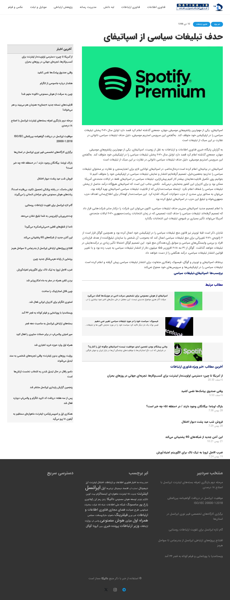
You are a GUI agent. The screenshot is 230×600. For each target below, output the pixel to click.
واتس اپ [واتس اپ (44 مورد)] (95, 521)
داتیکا (104, 578)
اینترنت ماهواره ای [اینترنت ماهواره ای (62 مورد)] (117, 494)
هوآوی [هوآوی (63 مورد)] (128, 521)
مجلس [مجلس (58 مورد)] (91, 515)
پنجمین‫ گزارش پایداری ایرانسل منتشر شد (51, 387)
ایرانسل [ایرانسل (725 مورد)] (92, 487)
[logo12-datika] (218, 7)
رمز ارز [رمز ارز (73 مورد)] (98, 499)
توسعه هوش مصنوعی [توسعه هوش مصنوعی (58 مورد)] (126, 499)
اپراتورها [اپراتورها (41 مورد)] (109, 488)
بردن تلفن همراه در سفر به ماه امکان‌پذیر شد (49, 281)
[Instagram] (115, 589)
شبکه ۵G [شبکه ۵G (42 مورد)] (101, 504)
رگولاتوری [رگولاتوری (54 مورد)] (89, 499)
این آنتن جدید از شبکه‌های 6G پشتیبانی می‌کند (194, 437)
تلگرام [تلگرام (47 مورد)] (145, 499)
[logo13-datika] (192, 7)
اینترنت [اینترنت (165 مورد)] (142, 493)
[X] (106, 589)
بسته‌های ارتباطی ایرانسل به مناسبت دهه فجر (48, 324)
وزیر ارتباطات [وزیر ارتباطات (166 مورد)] (129, 526)
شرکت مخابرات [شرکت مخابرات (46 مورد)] (90, 504)
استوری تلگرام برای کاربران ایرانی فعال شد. (50, 302)
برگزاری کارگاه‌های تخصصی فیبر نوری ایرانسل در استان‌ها (43, 152)
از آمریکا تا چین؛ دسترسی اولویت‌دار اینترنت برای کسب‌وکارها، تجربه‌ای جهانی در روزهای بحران (165, 375)
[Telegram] (123, 589)
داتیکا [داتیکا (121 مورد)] (110, 499)
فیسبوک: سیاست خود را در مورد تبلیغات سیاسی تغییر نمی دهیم (126, 321)
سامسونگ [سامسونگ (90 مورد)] (132, 504)
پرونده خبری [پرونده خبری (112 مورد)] (111, 526)
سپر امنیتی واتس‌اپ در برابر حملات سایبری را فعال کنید (44, 334)
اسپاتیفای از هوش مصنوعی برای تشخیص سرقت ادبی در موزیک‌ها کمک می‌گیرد (127, 296)
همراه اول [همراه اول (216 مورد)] (140, 520)
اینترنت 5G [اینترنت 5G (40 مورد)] (131, 494)
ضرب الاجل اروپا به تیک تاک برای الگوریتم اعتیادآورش (189, 452)
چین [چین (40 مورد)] (101, 526)
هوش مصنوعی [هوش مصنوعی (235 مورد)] (112, 520)
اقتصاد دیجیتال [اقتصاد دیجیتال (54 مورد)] (121, 488)
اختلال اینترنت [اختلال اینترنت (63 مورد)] (96, 482)
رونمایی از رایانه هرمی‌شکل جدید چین (52, 259)
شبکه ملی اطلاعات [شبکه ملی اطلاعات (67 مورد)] (115, 505)
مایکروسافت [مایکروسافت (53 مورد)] (101, 515)
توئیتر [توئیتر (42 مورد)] (139, 499)
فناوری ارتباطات (181, 366)
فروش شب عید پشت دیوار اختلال (202, 421)
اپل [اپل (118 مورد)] (103, 488)
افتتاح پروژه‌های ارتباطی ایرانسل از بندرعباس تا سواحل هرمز (41, 248)
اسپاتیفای (201, 273)
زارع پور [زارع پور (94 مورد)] (143, 504)
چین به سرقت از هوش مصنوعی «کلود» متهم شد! (46, 94)
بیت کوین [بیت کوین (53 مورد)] (90, 494)
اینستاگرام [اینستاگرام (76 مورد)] (101, 494)
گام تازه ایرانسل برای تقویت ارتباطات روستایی (48, 205)
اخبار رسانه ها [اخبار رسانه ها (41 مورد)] (142, 482)
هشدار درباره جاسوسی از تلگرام (56, 83)
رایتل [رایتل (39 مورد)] (104, 499)
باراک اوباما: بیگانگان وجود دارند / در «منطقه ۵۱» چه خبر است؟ (184, 406)
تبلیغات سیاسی (184, 273)
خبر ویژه (197, 366)
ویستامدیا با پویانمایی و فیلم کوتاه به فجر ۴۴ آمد (47, 313)
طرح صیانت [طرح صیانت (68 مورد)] (132, 510)
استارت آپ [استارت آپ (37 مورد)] (133, 488)
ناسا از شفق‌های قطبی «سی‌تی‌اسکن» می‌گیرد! (48, 227)
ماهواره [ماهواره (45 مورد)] (111, 515)
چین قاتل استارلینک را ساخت (57, 291)
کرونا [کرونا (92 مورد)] (95, 526)
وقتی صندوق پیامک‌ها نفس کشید (202, 391)
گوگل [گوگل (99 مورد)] (89, 526)
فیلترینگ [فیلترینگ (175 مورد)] (121, 515)
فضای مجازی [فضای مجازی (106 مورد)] (117, 509)
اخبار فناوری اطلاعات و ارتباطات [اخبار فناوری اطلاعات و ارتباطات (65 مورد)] (120, 482)
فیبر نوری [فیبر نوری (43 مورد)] (132, 515)
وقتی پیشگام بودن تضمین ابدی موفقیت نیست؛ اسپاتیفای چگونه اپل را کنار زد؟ (127, 346)
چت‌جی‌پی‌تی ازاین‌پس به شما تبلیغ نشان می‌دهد (46, 216)
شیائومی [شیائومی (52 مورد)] (144, 510)
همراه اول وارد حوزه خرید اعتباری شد (53, 345)
